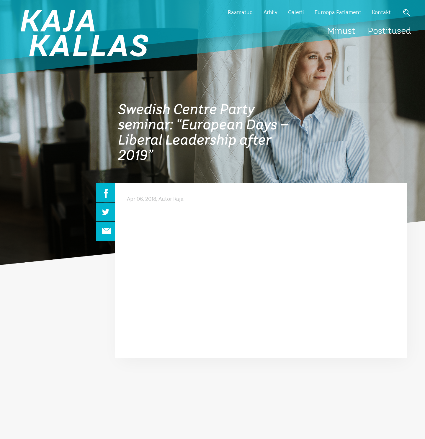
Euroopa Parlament (338, 12)
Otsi (406, 12)
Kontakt (381, 12)
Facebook (105, 192)
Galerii (296, 12)
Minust (341, 31)
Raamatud (240, 12)
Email (105, 231)
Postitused (389, 31)
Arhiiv (270, 12)
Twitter (105, 212)
